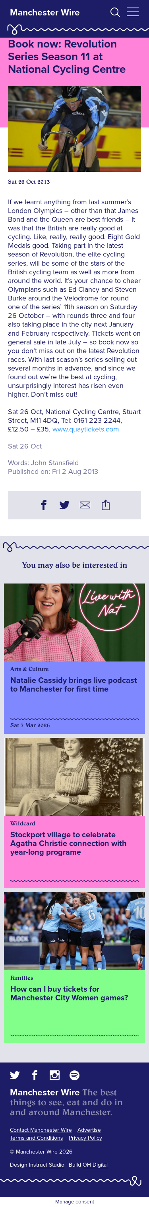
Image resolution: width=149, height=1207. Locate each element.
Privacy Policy (85, 1138)
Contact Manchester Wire (41, 1130)
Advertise (89, 1130)
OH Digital (95, 1164)
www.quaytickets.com (85, 429)
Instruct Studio (46, 1164)
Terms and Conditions (36, 1138)
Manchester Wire (45, 12)
